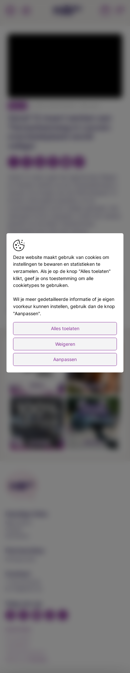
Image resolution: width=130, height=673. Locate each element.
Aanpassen (65, 366)
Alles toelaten (65, 335)
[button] (66, 67)
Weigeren (65, 351)
